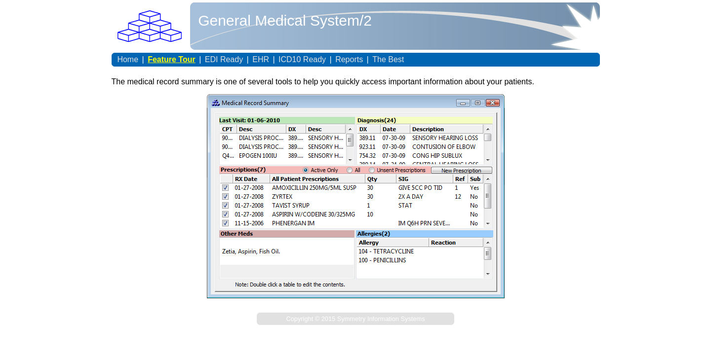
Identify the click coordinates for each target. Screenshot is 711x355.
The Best (388, 59)
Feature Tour (172, 59)
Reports (349, 59)
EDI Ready (224, 59)
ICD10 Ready (302, 59)
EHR (260, 59)
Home (127, 59)
